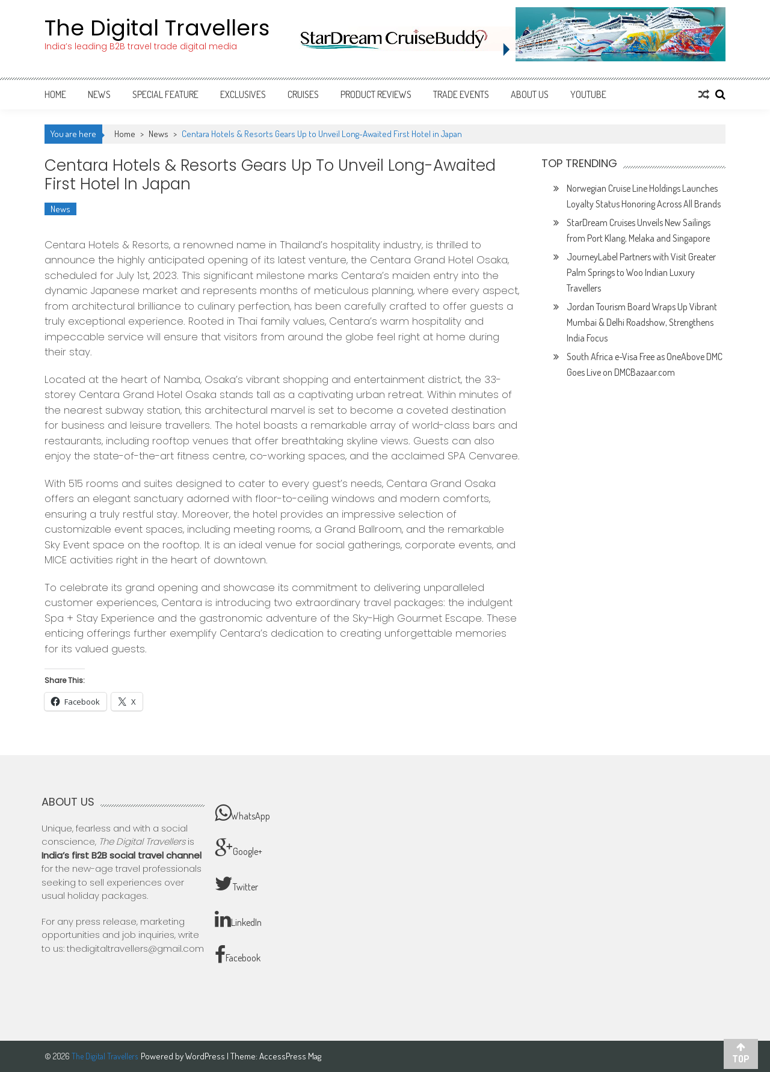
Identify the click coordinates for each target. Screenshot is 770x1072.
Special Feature (165, 94)
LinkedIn (238, 919)
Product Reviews (375, 94)
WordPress (206, 1056)
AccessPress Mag (290, 1056)
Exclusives (243, 94)
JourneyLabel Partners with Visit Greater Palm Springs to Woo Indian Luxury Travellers (641, 272)
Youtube (588, 94)
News (99, 94)
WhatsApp (242, 812)
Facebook (237, 954)
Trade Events (461, 94)
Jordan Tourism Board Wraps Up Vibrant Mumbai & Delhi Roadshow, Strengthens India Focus (642, 322)
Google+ (238, 848)
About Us (530, 94)
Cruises (303, 94)
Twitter (236, 883)
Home (55, 94)
